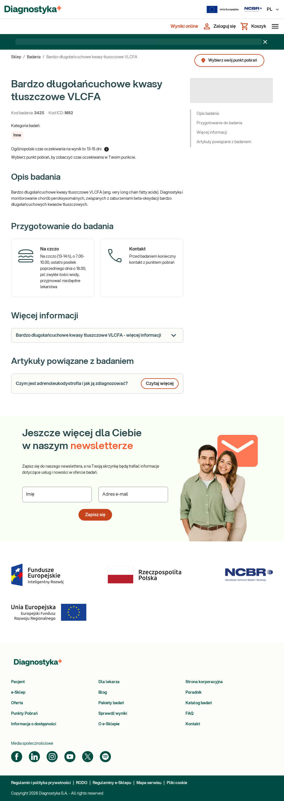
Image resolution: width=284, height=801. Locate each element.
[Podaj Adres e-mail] (133, 494)
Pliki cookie (177, 783)
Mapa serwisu (148, 783)
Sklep (16, 57)
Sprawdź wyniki (112, 714)
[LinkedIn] (34, 756)
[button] (17, 135)
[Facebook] (16, 756)
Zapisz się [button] (95, 515)
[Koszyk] (253, 26)
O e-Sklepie (109, 724)
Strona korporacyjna (204, 682)
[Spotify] (105, 756)
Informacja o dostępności (33, 724)
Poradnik (194, 692)
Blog (102, 692)
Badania (33, 57)
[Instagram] (52, 756)
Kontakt (193, 724)
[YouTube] (69, 756)
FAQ (190, 714)
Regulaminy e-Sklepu (112, 783)
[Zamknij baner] (265, 42)
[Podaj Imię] (57, 494)
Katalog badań (199, 703)
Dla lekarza (109, 682)
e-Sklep (18, 692)
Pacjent (18, 682)
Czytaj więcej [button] (160, 383)
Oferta (17, 703)
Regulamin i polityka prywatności (41, 783)
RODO (81, 783)
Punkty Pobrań (24, 714)
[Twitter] (87, 756)
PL (273, 9)
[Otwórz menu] (274, 26)
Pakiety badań (111, 703)
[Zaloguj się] (219, 26)
